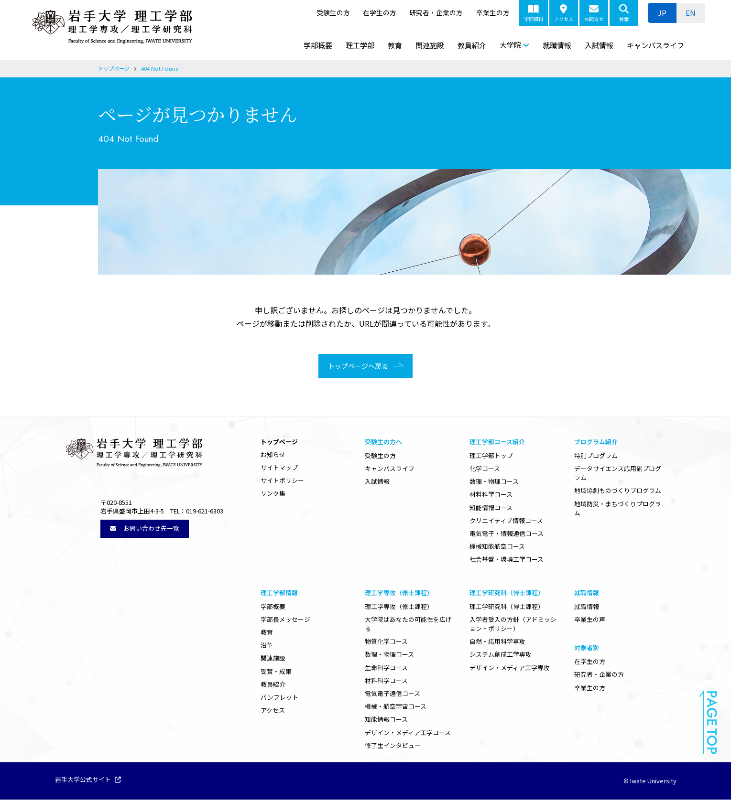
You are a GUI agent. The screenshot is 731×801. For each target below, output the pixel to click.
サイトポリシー (282, 481)
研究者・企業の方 (436, 12)
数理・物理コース (494, 482)
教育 (395, 45)
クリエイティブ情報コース (506, 521)
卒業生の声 (589, 620)
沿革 (267, 646)
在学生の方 (379, 12)
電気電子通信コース (392, 694)
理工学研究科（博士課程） (506, 607)
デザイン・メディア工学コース (408, 733)
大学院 (510, 45)
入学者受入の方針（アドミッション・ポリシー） (512, 625)
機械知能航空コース (497, 547)
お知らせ (273, 455)
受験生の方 (333, 12)
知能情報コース (491, 508)
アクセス (563, 13)
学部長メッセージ (285, 620)
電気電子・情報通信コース (506, 534)
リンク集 (273, 494)
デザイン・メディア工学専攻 (509, 668)
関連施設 (429, 45)
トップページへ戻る (354, 367)
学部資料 (533, 13)
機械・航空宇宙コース (395, 707)
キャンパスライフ (655, 45)
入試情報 (599, 45)
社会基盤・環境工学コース (506, 560)
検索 (624, 13)
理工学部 (360, 45)
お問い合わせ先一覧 (144, 529)
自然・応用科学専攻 (497, 642)
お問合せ (593, 13)
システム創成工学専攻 (500, 655)
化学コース (484, 469)
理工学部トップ (491, 456)
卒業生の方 (493, 12)
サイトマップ (279, 468)
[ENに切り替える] (690, 13)
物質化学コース (386, 642)
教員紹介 (472, 45)
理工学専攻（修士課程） (399, 607)
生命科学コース (386, 668)
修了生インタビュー (393, 746)
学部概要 (318, 45)
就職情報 (557, 45)
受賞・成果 (276, 672)
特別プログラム (596, 456)
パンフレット (279, 698)
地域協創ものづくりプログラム (617, 491)
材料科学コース (491, 495)
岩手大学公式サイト (88, 781)
